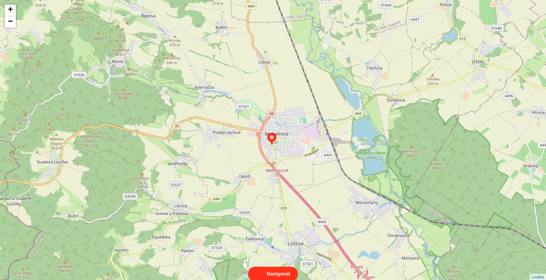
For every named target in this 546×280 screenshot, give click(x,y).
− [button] (10, 22)
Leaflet (538, 270)
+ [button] (10, 10)
